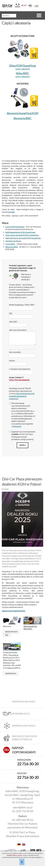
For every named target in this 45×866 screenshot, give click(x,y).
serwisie (11, 212)
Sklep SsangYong (30, 626)
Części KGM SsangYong (14, 227)
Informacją (17, 426)
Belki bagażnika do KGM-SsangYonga (20, 232)
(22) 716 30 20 (24, 811)
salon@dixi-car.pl (22, 807)
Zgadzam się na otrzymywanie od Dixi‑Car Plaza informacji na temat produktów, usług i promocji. (22, 435)
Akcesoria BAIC (11, 247)
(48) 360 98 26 (24, 819)
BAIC (6, 635)
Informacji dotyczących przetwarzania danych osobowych (22, 396)
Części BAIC (10, 244)
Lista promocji (10, 673)
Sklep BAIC (28, 629)
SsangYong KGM (11, 632)
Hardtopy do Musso (13, 241)
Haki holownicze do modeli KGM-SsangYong (23, 238)
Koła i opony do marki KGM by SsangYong (22, 235)
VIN (10, 313)
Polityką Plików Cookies (14, 855)
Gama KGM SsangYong (13, 611)
